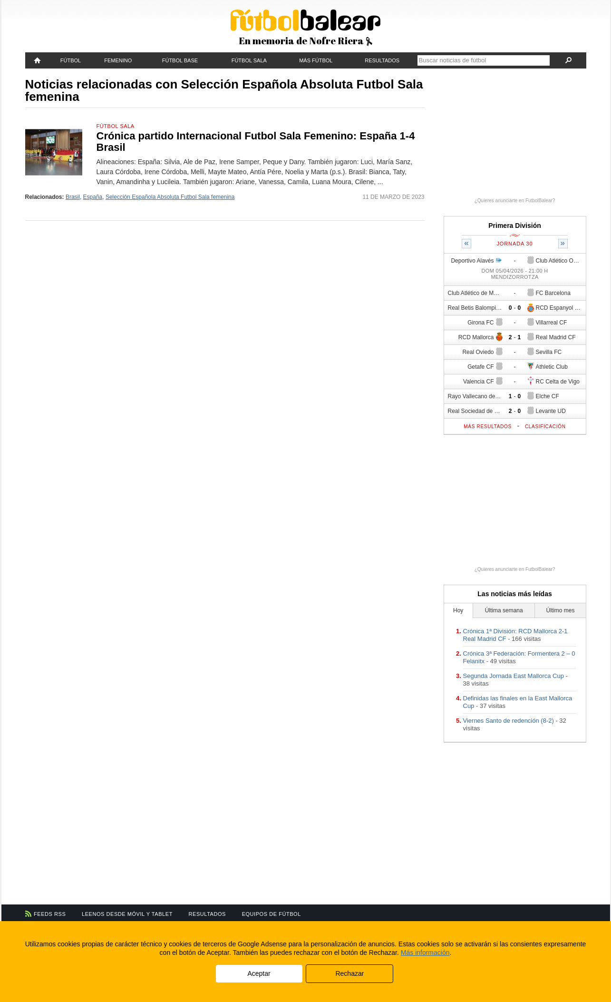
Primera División (514, 225)
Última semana (504, 610)
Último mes (560, 610)
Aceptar (258, 973)
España (93, 197)
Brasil (73, 197)
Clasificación (545, 426)
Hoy (458, 610)
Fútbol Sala (249, 60)
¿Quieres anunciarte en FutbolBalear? (515, 200)
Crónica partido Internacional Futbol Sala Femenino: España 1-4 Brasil (256, 141)
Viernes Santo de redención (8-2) (508, 720)
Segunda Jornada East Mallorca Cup (513, 675)
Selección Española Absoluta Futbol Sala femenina (170, 197)
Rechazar (349, 973)
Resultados (382, 60)
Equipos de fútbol (271, 914)
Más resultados (488, 426)
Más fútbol (315, 60)
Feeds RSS (50, 914)
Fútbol (70, 60)
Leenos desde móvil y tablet (127, 914)
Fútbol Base (180, 60)
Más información (425, 952)
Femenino (118, 60)
